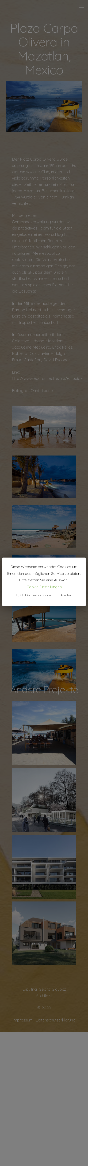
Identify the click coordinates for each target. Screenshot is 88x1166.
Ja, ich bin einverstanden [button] (33, 595)
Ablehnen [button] (67, 595)
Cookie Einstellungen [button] (44, 586)
